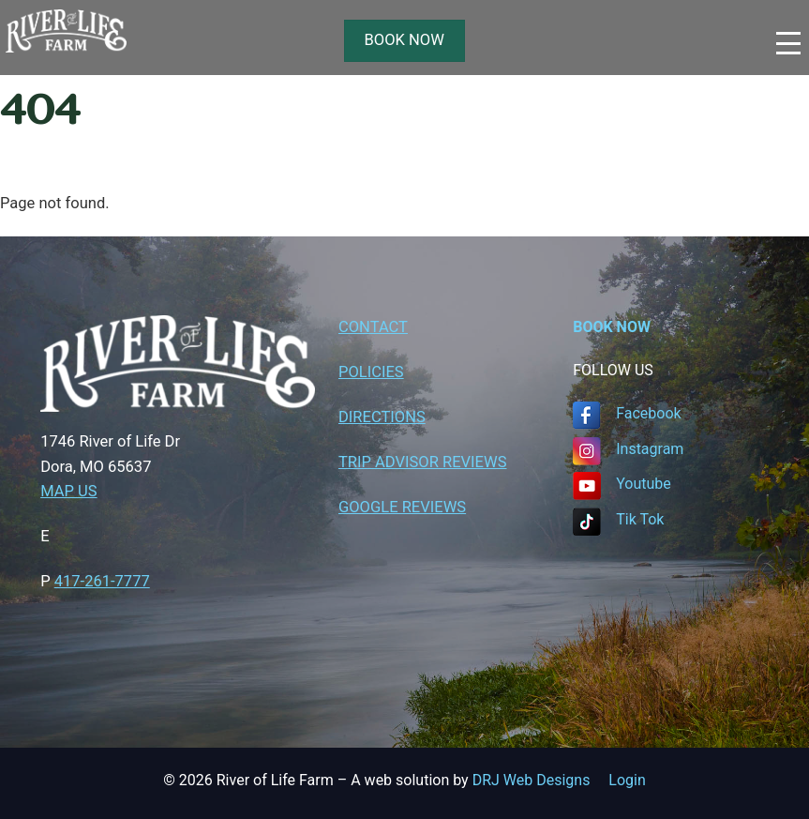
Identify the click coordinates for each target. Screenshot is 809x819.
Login (626, 780)
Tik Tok (640, 519)
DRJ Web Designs (540, 780)
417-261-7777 (102, 581)
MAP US (68, 491)
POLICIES (371, 372)
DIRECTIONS (382, 417)
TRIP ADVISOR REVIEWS (422, 462)
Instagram (649, 449)
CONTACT (373, 327)
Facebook (648, 413)
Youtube (643, 484)
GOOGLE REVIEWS (402, 507)
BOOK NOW (404, 40)
